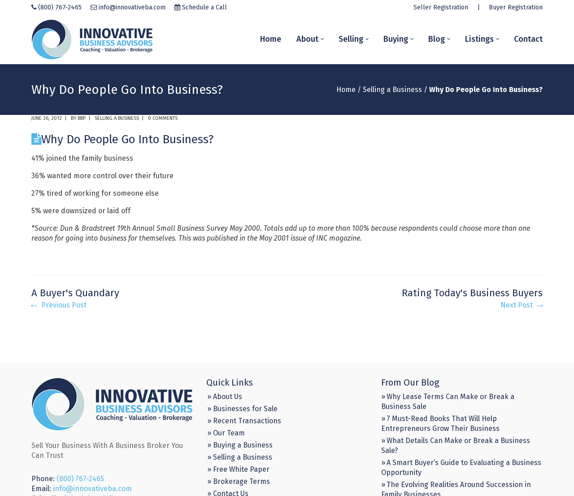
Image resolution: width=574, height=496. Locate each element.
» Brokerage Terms (238, 481)
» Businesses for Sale (242, 408)
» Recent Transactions (244, 421)
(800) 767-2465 (60, 7)
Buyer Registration (516, 7)
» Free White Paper (238, 469)
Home (346, 89)
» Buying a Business (240, 445)
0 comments (163, 118)
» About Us (224, 396)
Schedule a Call (204, 7)
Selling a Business (392, 89)
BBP (82, 118)
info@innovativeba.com (132, 7)
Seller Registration (440, 7)
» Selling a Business (239, 457)
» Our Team (226, 433)
